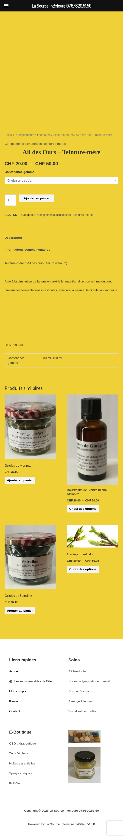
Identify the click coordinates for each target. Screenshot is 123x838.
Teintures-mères (63, 135)
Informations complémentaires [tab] (27, 249)
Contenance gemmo (20, 172)
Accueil (9, 135)
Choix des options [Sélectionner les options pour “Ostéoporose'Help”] (83, 569)
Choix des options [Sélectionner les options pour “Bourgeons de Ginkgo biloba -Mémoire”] (83, 508)
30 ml (47, 358)
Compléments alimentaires (33, 135)
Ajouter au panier (36, 198)
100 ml (57, 358)
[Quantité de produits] (10, 200)
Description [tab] (13, 237)
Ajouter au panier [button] (20, 480)
